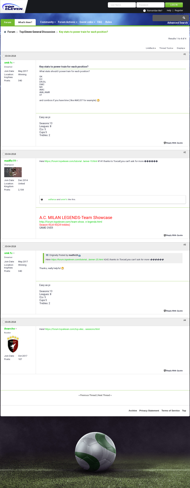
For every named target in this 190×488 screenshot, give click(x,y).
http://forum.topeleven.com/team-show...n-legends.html (70, 221)
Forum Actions (66, 22)
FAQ (99, 22)
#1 (185, 54)
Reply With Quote (173, 142)
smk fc (64, 199)
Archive (133, 410)
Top (184, 410)
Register (179, 11)
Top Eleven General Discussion (37, 31)
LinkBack (150, 48)
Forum (7, 22)
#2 (185, 152)
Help (169, 11)
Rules (108, 22)
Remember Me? (154, 10)
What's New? (25, 22)
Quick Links (86, 22)
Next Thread (104, 395)
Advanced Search (177, 22)
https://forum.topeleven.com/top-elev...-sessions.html (72, 329)
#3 (185, 244)
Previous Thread (88, 395)
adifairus (52, 199)
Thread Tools (165, 48)
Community (47, 22)
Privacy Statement (149, 410)
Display (180, 48)
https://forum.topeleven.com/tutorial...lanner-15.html (71, 161)
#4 (185, 320)
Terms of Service (170, 410)
